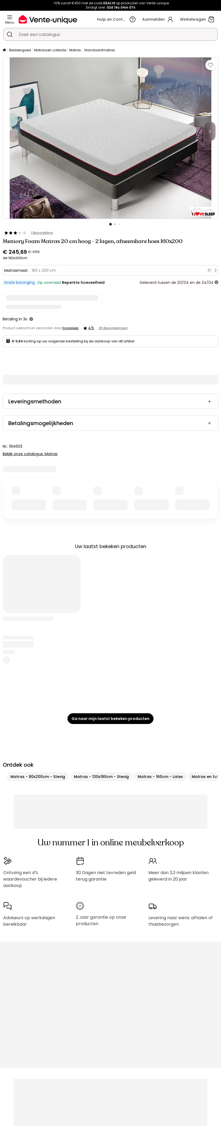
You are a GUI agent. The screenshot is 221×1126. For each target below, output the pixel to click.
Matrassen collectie (50, 50)
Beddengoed (20, 50)
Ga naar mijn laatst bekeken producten (110, 718)
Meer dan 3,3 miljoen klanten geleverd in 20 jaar (178, 876)
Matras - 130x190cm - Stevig (101, 776)
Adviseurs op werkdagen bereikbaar (29, 921)
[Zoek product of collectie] (9, 34)
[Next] (210, 131)
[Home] (4, 50)
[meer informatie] (216, 282)
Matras (75, 50)
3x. (25, 319)
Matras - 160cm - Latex (160, 776)
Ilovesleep (70, 328)
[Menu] (9, 17)
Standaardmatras (99, 50)
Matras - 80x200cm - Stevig (37, 776)
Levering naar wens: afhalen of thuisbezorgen (180, 921)
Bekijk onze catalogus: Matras (30, 454)
